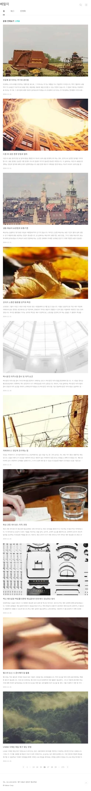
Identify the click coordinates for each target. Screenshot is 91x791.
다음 (67, 767)
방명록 (23, 10)
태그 (12, 10)
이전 (23, 767)
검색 (81, 5)
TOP (86, 783)
